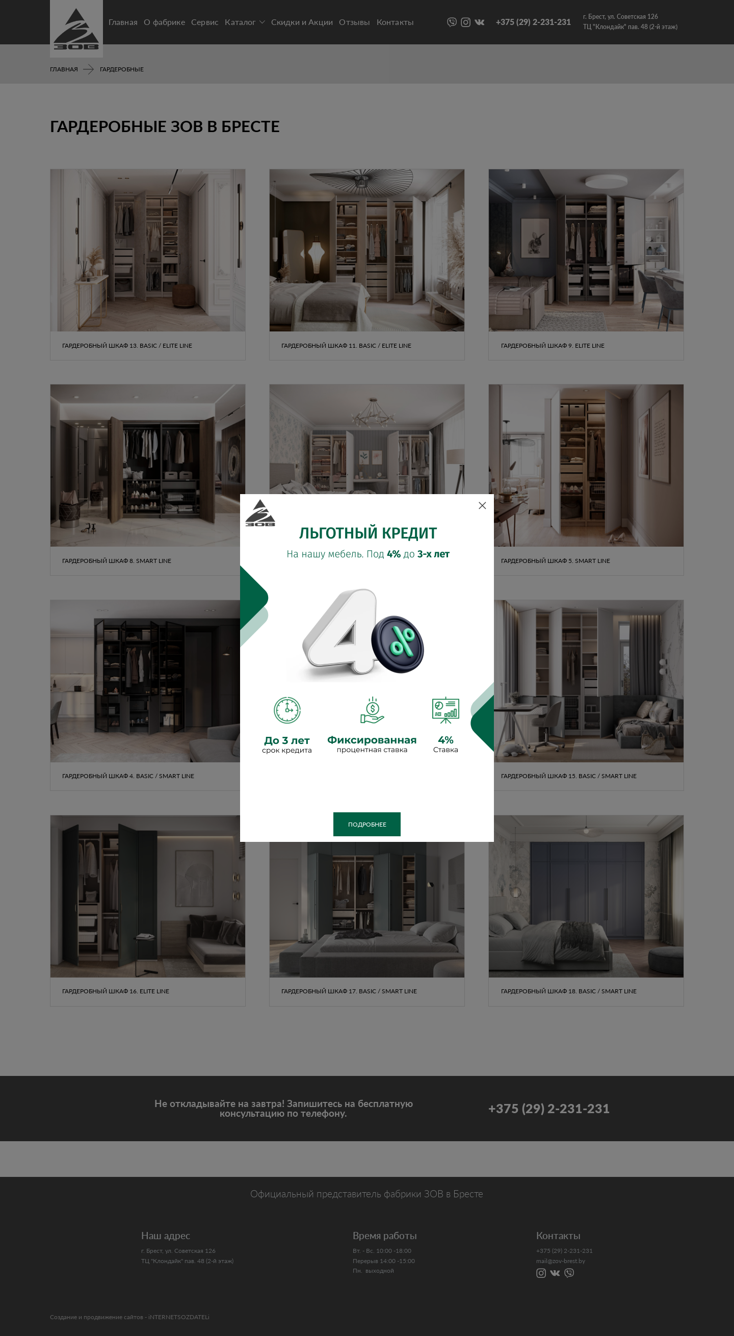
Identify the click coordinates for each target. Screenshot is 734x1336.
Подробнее (367, 824)
